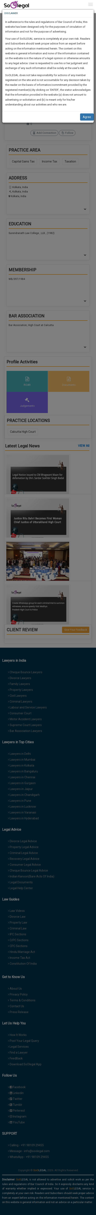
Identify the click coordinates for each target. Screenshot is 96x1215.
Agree (87, 117)
